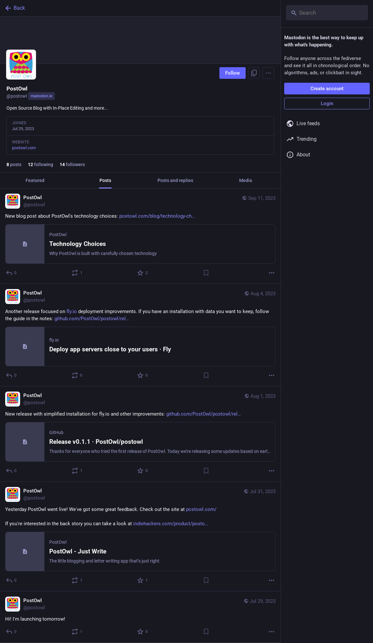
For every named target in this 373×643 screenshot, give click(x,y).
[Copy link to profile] (254, 73)
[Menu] (268, 73)
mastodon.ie (41, 96)
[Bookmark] (206, 273)
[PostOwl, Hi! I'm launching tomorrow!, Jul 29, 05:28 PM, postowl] (140, 617)
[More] (271, 273)
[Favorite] (142, 273)
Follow (232, 73)
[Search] (327, 12)
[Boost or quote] (77, 273)
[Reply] (11, 273)
